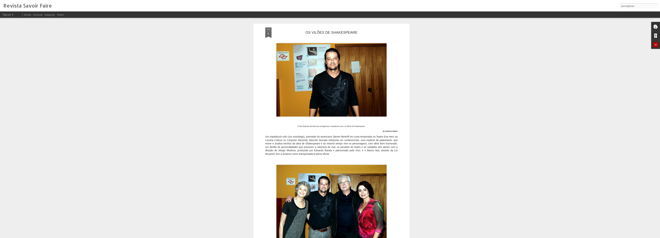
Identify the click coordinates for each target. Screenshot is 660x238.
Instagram (49, 14)
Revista (27, 14)
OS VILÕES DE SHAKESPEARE (331, 27)
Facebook (37, 14)
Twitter (60, 14)
